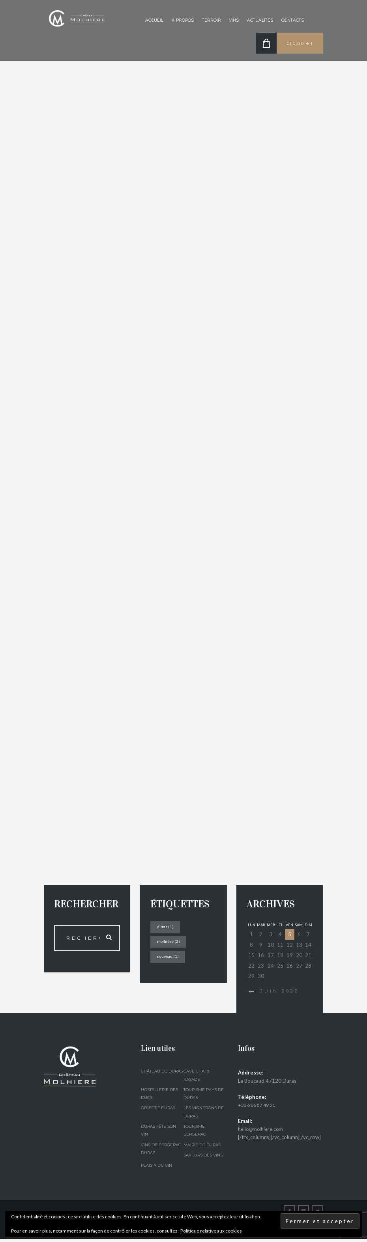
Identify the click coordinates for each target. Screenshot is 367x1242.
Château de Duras (162, 1074)
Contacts (291, 21)
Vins (230, 21)
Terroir (206, 21)
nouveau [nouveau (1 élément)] (169, 959)
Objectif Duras (158, 1111)
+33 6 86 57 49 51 (259, 1107)
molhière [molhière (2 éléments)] (169, 944)
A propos (176, 21)
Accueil (147, 21)
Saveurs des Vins (203, 1157)
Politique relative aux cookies (211, 1231)
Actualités (257, 21)
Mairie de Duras (202, 1147)
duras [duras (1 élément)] (166, 929)
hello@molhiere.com (261, 1131)
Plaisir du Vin (156, 1168)
